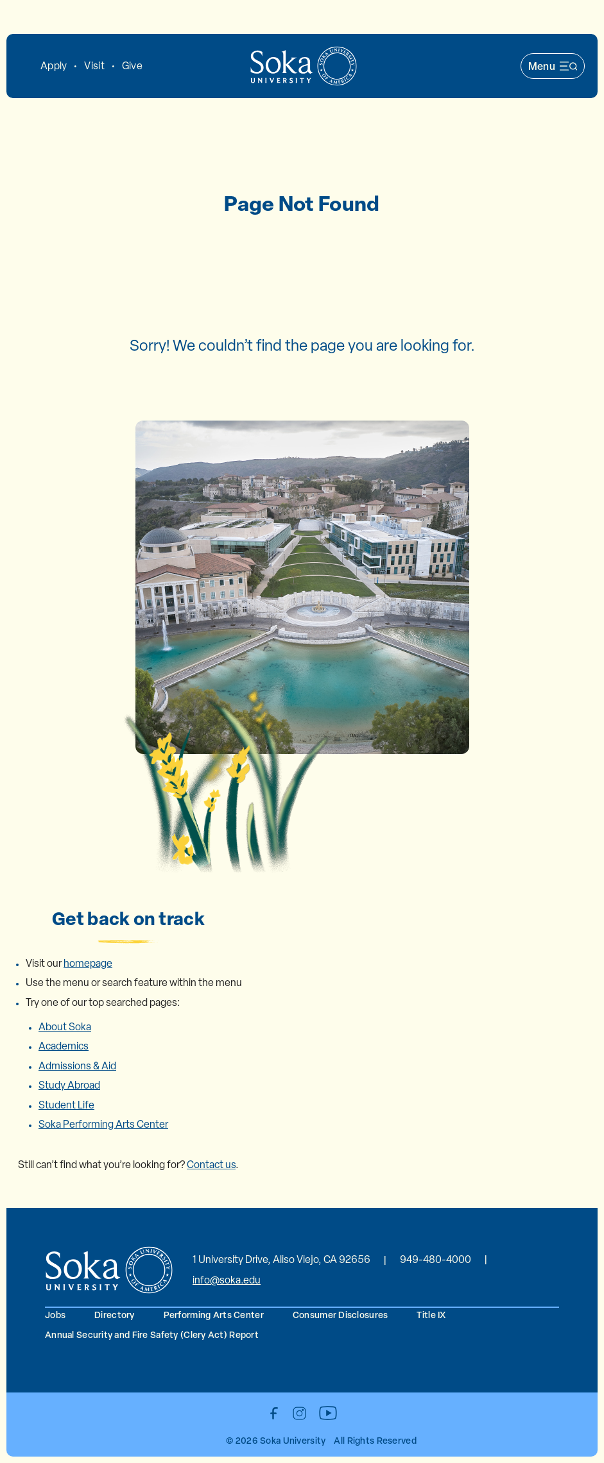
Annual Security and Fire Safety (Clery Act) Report (152, 1334)
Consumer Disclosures (340, 1314)
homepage (88, 963)
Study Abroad (69, 1085)
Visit (94, 65)
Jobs (55, 1314)
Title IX (431, 1314)
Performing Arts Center (214, 1314)
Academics (64, 1046)
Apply (53, 65)
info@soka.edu (227, 1280)
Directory (114, 1314)
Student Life (66, 1105)
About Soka (65, 1026)
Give (132, 65)
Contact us (211, 1164)
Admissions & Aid (77, 1066)
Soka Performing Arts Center (103, 1124)
